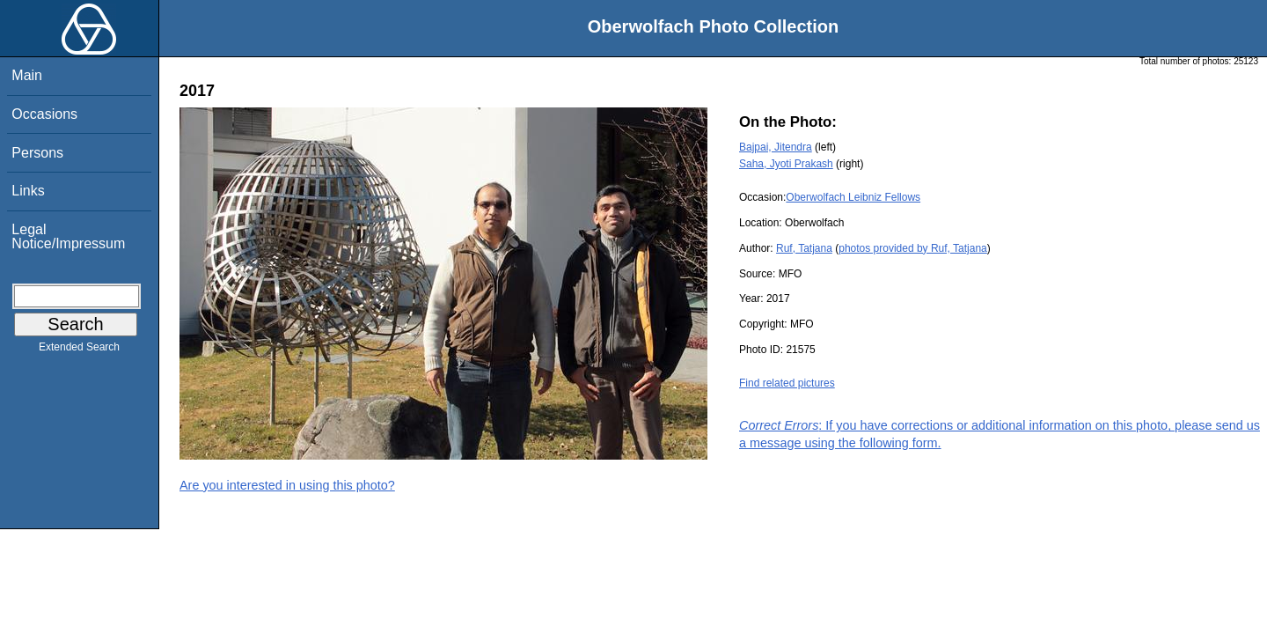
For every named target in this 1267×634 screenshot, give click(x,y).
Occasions (44, 114)
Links (27, 190)
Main (26, 75)
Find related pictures (787, 383)
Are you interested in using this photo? (287, 485)
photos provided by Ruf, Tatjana (913, 248)
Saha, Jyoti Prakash (786, 164)
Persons (37, 152)
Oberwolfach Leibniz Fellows (853, 197)
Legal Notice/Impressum (68, 236)
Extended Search (79, 350)
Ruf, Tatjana (804, 248)
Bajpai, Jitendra (775, 147)
